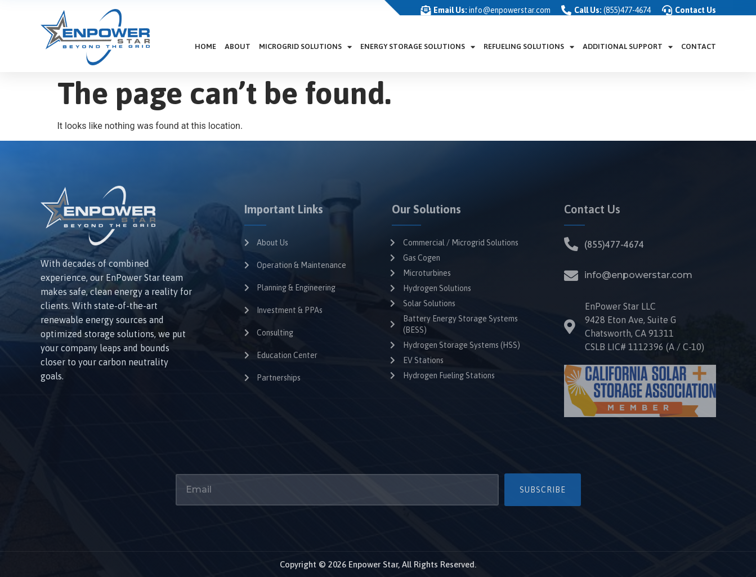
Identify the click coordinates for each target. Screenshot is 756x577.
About (237, 46)
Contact (698, 46)
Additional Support (628, 47)
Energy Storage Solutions (417, 47)
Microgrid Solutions (305, 47)
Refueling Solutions (529, 47)
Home (205, 46)
